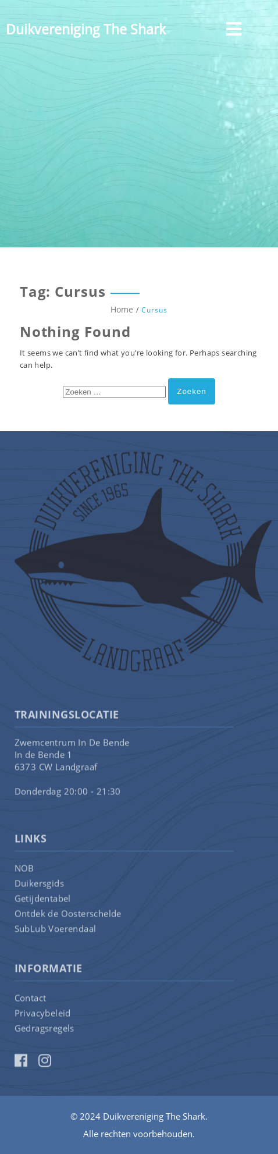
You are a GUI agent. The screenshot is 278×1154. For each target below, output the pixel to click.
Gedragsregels (44, 1030)
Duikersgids (39, 885)
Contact (31, 1000)
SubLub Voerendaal (56, 930)
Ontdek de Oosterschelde (68, 915)
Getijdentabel (43, 900)
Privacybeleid (43, 1015)
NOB (24, 870)
